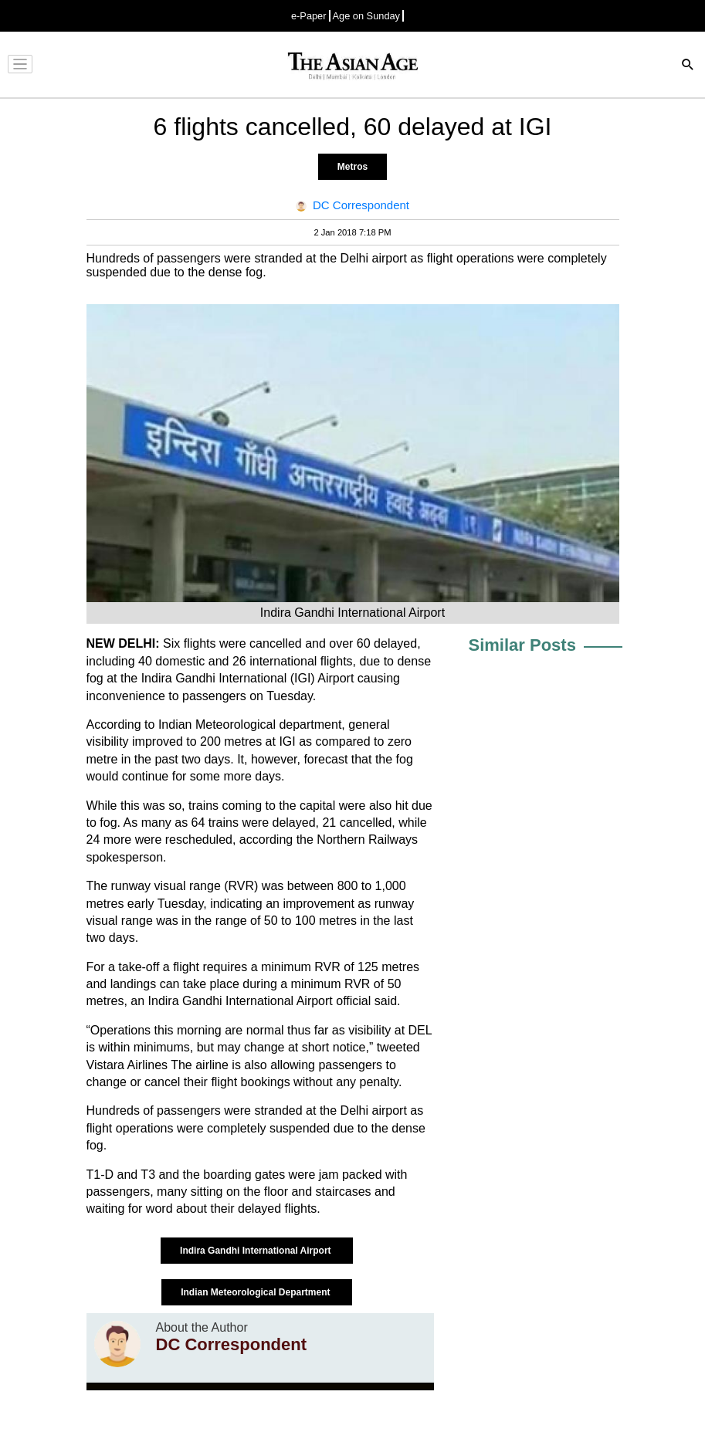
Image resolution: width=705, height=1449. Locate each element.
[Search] (688, 66)
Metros (352, 166)
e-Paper (309, 16)
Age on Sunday (367, 16)
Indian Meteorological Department (257, 1292)
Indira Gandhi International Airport (257, 1250)
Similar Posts (522, 645)
